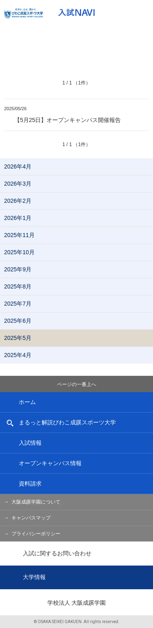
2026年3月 (17, 183)
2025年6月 (17, 320)
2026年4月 (17, 166)
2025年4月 (17, 355)
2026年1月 (17, 218)
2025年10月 (19, 252)
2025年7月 (17, 303)
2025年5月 (17, 338)
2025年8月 (17, 286)
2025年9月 (17, 269)
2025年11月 (19, 235)
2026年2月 (17, 200)
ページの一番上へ (76, 384)
